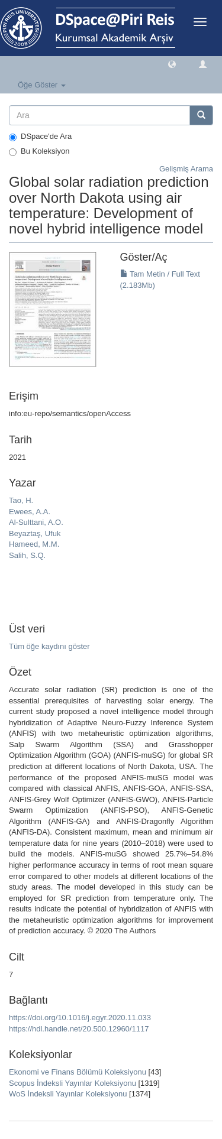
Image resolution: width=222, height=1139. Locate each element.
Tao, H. (21, 500)
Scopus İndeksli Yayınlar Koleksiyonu (72, 1083)
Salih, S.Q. (27, 555)
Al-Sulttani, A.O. (36, 522)
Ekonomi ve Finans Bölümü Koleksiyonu (77, 1071)
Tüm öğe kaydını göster (49, 646)
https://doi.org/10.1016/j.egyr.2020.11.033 (80, 1017)
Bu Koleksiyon (39, 151)
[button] (172, 63)
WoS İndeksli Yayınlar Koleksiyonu (68, 1093)
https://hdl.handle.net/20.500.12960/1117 (79, 1028)
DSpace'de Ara (40, 136)
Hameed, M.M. (34, 544)
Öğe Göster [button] (42, 84)
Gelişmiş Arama (186, 168)
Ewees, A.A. (29, 511)
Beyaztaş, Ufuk (34, 533)
